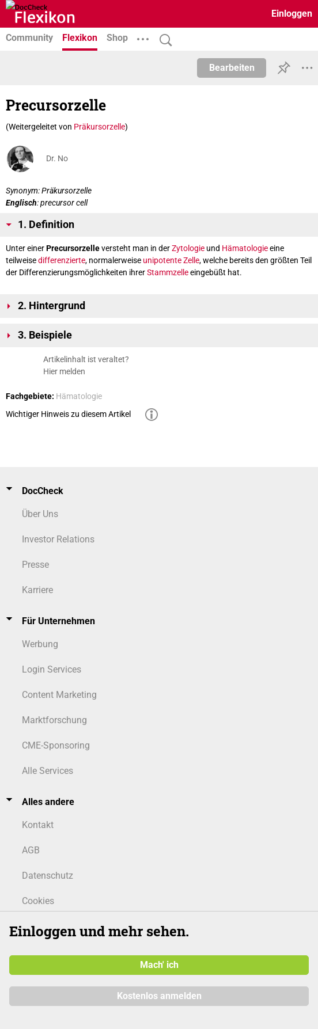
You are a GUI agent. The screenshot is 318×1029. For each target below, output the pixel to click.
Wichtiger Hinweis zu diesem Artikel (68, 414)
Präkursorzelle (99, 126)
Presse (35, 564)
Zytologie (188, 248)
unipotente (162, 260)
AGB (31, 850)
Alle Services (47, 770)
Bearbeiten (232, 67)
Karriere (37, 589)
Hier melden (64, 371)
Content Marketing (59, 694)
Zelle (191, 260)
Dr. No (57, 158)
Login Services (51, 669)
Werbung (40, 644)
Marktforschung (54, 720)
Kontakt (38, 824)
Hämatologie (245, 248)
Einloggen (291, 13)
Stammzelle (167, 272)
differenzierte (61, 260)
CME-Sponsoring (56, 745)
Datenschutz (47, 875)
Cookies (38, 900)
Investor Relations (58, 539)
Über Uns (40, 513)
